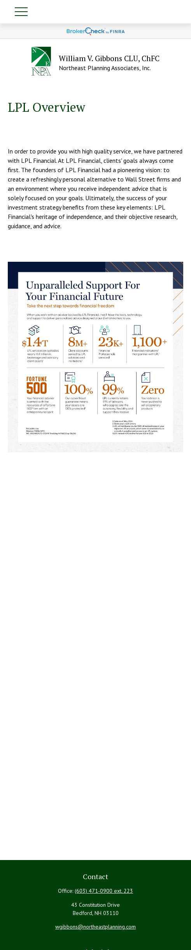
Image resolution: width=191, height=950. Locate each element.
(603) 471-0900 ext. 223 (104, 890)
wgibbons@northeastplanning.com (95, 926)
